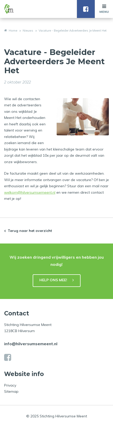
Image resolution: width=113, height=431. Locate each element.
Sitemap (11, 391)
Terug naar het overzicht (30, 230)
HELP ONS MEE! (53, 280)
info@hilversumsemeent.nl (30, 343)
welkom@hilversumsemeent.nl (29, 192)
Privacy (10, 385)
